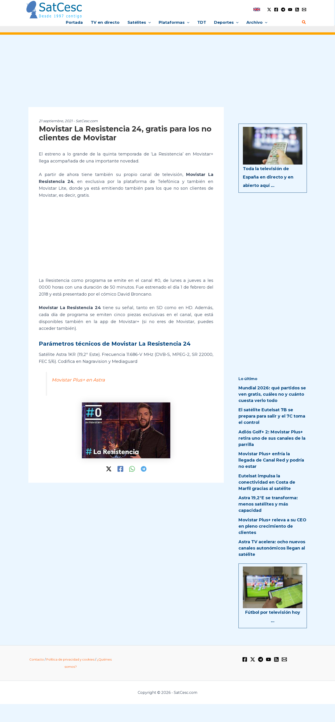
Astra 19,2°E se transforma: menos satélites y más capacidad (268, 504)
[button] (148, 22)
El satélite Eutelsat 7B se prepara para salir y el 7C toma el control (271, 416)
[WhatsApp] (132, 469)
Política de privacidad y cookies (70, 659)
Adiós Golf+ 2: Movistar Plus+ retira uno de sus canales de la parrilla (271, 438)
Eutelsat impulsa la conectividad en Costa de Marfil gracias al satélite (266, 482)
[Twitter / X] (269, 9)
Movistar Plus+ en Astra (78, 380)
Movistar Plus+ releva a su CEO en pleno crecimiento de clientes (272, 526)
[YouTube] (290, 9)
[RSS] (297, 9)
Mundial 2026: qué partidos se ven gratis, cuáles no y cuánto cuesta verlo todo (272, 394)
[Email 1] (304, 9)
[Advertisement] (167, 74)
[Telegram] (283, 9)
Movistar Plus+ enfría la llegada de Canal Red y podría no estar (271, 460)
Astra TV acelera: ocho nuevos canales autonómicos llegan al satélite (271, 548)
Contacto (36, 659)
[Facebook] (276, 9)
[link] (256, 9)
